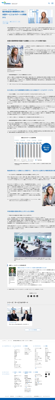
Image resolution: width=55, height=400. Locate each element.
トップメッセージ (16, 349)
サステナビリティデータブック (38, 361)
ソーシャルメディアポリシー (28, 396)
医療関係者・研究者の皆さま (28, 373)
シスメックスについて (17, 347)
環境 (35, 351)
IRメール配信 (47, 358)
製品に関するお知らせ (28, 390)
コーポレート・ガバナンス (17, 360)
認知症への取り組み (17, 379)
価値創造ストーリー (17, 352)
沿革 (15, 363)
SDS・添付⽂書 (28, 391)
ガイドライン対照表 (38, 363)
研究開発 (26, 346)
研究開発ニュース (27, 352)
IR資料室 (46, 355)
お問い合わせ (12, 396)
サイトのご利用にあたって (19, 396)
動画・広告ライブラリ (17, 364)
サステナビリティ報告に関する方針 (38, 359)
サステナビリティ (38, 346)
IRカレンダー (47, 351)
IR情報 (46, 346)
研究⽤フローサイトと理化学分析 (28, 380)
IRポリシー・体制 (47, 359)
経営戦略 (15, 353)
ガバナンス (36, 352)
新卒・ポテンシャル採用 (38, 375)
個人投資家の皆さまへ (48, 352)
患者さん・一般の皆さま (17, 373)
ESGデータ (36, 355)
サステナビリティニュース (38, 365)
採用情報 (36, 372)
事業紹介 (15, 356)
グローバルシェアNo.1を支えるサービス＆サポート (19, 324)
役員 (15, 358)
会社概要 (15, 355)
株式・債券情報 (47, 356)
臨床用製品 (26, 375)
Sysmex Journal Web (28, 388)
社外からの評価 (37, 356)
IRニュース (46, 349)
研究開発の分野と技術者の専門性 (38, 384)
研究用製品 (26, 377)
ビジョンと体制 (27, 348)
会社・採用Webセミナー (38, 381)
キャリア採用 (37, 378)
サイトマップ (7, 396)
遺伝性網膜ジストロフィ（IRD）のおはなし (17, 384)
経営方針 (46, 348)
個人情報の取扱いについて (38, 396)
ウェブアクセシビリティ (46, 396)
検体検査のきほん (16, 378)
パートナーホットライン (38, 367)
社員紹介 (38, 382)
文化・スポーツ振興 (17, 366)
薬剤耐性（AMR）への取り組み (18, 387)
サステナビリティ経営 (38, 348)
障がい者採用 (37, 379)
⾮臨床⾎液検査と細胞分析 (28, 383)
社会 (35, 349)
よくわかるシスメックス (17, 367)
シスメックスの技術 (27, 349)
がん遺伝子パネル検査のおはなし (17, 382)
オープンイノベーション (28, 351)
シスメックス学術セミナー (28, 387)
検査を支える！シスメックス (17, 376)
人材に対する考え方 (38, 374)
